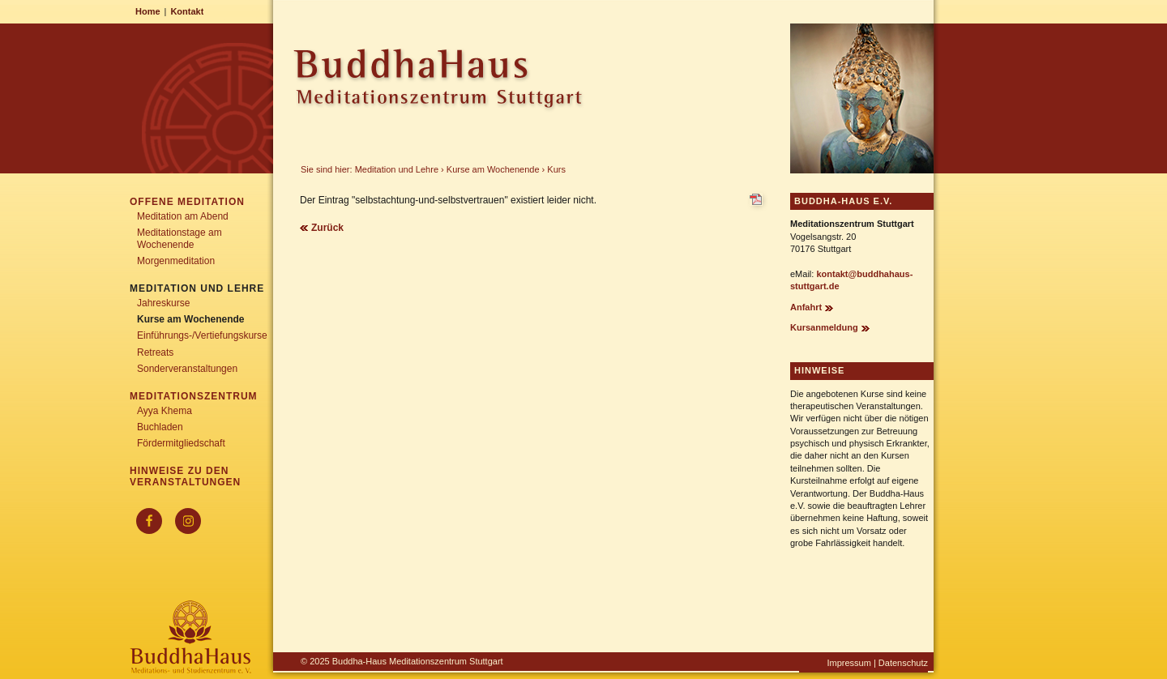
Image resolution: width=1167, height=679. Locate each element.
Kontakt (186, 11)
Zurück (327, 227)
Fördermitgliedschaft (181, 443)
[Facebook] (149, 521)
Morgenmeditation (176, 261)
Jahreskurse (163, 303)
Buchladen (160, 427)
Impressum (848, 663)
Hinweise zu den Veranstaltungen (185, 476)
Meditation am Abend (183, 216)
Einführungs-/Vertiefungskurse (202, 335)
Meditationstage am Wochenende (179, 238)
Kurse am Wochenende (493, 169)
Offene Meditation (187, 201)
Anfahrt (806, 307)
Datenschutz (903, 663)
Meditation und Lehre (396, 169)
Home (147, 11)
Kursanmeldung (824, 327)
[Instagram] (188, 521)
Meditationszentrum (194, 396)
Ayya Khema (164, 410)
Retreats (155, 352)
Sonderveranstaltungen (187, 368)
